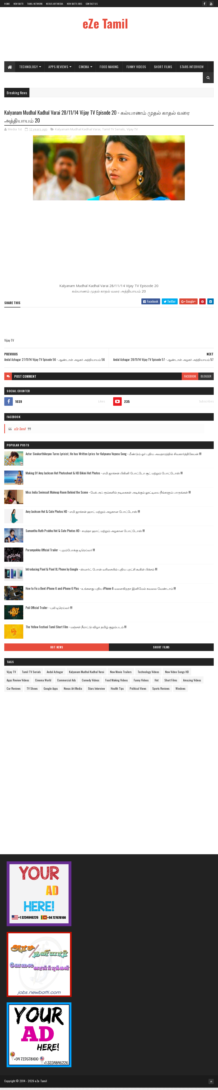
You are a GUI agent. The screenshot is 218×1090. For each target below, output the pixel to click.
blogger (206, 379)
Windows (181, 691)
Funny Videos (136, 68)
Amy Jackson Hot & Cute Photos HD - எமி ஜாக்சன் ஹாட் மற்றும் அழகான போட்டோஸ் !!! (83, 514)
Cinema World (43, 683)
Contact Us (91, 3)
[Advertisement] (109, 47)
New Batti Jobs (74, 3)
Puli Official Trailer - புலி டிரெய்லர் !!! (49, 610)
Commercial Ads (66, 683)
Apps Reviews (58, 68)
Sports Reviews (161, 691)
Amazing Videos (192, 683)
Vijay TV (132, 132)
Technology (28, 68)
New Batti (19, 3)
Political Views (138, 691)
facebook (190, 379)
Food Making (109, 68)
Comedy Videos (90, 683)
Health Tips (117, 691)
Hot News (56, 650)
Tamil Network (34, 3)
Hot (156, 683)
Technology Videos (148, 674)
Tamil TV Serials (113, 132)
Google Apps (51, 691)
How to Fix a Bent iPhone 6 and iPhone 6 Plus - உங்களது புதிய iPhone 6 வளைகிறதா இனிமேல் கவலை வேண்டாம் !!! (101, 591)
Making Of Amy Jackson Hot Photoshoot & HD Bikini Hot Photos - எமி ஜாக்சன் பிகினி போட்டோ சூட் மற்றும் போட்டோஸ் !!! (104, 475)
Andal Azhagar (55, 674)
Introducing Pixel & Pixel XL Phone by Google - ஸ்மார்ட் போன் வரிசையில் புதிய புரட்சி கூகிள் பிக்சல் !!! (91, 571)
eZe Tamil (105, 23)
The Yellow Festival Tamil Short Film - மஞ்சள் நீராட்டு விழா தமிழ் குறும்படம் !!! (76, 629)
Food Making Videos (116, 683)
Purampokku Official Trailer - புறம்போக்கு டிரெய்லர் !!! (60, 552)
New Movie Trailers (121, 674)
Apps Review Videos (18, 683)
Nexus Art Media (54, 3)
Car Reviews (14, 691)
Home (7, 3)
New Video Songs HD (177, 674)
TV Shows (32, 691)
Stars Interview (192, 68)
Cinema (84, 68)
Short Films (163, 68)
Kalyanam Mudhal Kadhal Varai (77, 132)
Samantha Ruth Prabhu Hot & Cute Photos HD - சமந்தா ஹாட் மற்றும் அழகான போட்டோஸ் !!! (85, 533)
